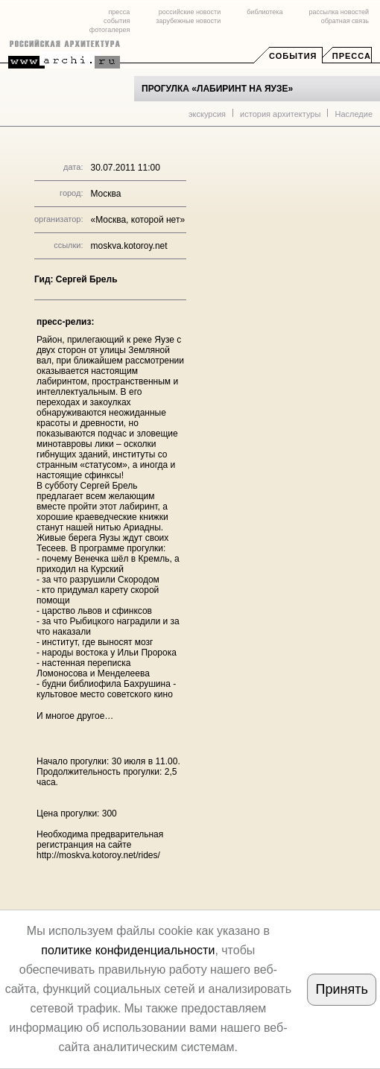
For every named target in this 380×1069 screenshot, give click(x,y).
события (117, 21)
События (293, 55)
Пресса (351, 55)
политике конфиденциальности (128, 950)
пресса (119, 12)
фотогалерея (109, 30)
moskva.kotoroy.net (128, 246)
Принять (342, 989)
